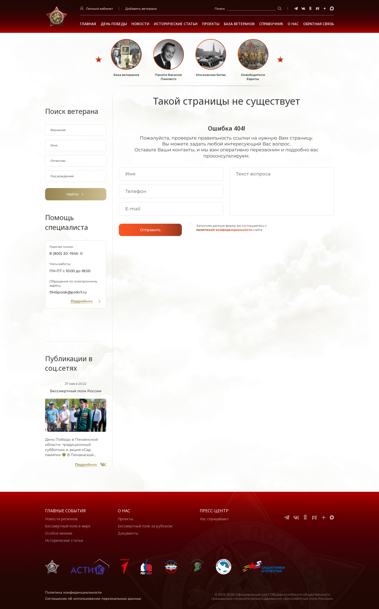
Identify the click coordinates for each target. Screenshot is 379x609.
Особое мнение (58, 533)
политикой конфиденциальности (224, 230)
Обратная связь (318, 24)
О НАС (293, 24)
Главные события (65, 510)
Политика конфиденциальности (73, 592)
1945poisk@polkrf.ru (68, 292)
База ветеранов (239, 24)
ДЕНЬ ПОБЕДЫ (114, 24)
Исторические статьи (175, 24)
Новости (140, 24)
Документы (128, 533)
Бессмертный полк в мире (67, 526)
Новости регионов (61, 518)
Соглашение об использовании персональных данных (93, 598)
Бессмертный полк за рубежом (145, 526)
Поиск (220, 9)
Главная (88, 24)
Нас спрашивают (214, 518)
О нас (124, 510)
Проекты (210, 24)
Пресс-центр (214, 510)
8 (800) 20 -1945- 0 (65, 253)
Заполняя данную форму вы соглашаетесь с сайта (231, 228)
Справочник (271, 24)
